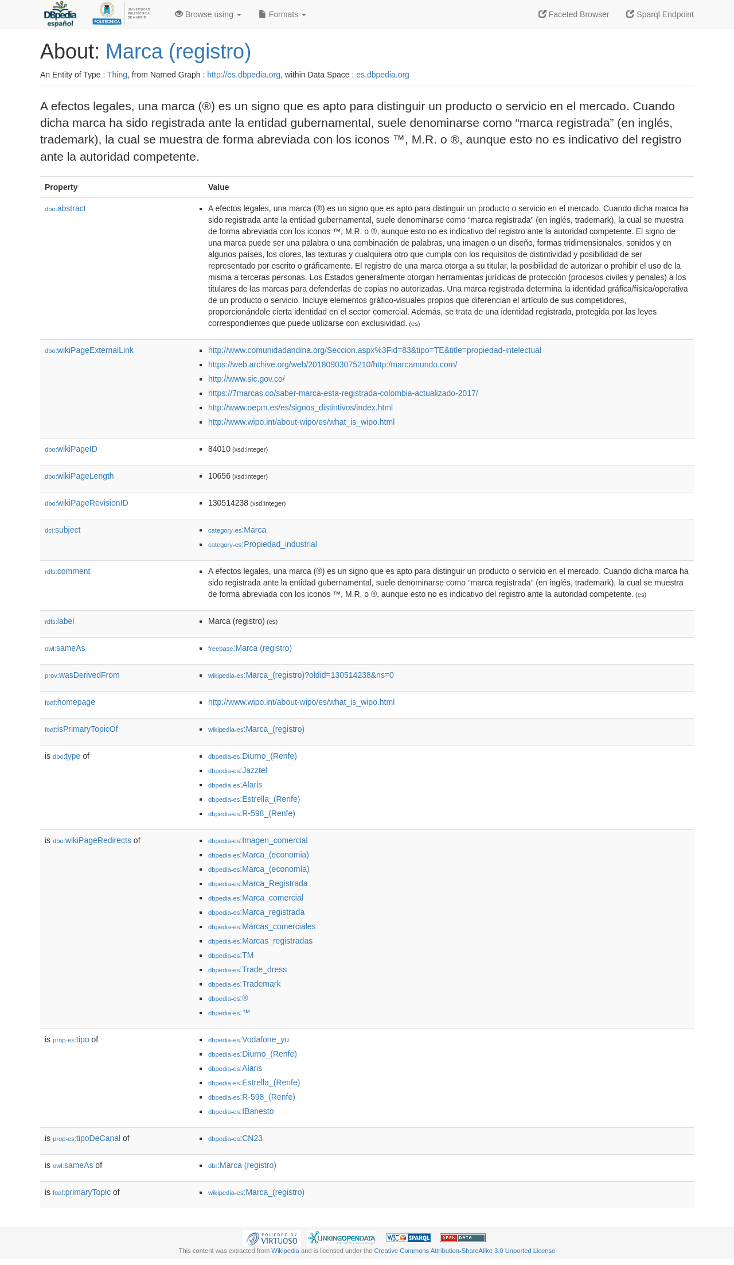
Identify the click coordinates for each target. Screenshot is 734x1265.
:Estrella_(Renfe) (254, 799)
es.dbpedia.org (382, 74)
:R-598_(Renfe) (251, 813)
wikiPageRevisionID (86, 502)
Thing (117, 74)
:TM (230, 955)
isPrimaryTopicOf (81, 729)
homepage (70, 702)
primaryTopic (82, 1192)
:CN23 (235, 1138)
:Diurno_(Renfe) (252, 755)
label (59, 621)
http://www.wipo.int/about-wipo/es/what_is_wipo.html (301, 421)
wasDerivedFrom (82, 675)
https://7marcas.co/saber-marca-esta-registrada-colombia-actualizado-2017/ (343, 393)
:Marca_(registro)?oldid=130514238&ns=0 (301, 675)
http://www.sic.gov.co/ (246, 378)
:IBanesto (241, 1111)
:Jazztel (237, 770)
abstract (65, 208)
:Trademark (244, 983)
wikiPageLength (79, 475)
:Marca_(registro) (256, 729)
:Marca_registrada (256, 912)
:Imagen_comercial (258, 840)
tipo (71, 1039)
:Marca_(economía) (259, 869)
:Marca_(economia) (258, 854)
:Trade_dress (247, 969)
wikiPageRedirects (92, 840)
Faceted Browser (574, 14)
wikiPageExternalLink (89, 350)
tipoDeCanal (86, 1138)
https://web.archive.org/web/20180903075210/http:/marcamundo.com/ (332, 364)
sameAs (65, 648)
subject (62, 529)
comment (67, 571)
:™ (229, 1012)
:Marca (237, 529)
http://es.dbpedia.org (243, 74)
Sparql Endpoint (660, 14)
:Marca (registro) (250, 648)
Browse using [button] (208, 14)
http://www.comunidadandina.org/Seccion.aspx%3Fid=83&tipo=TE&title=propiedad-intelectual (374, 350)
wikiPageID (71, 448)
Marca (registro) (178, 51)
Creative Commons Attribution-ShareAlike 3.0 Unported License (464, 1250)
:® (228, 998)
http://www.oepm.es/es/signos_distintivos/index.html (300, 407)
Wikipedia (285, 1250)
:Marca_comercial (255, 897)
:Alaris (235, 784)
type (66, 755)
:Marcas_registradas (260, 940)
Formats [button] (282, 14)
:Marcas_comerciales (262, 926)
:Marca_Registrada (258, 883)
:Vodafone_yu (248, 1039)
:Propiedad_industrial (262, 544)
